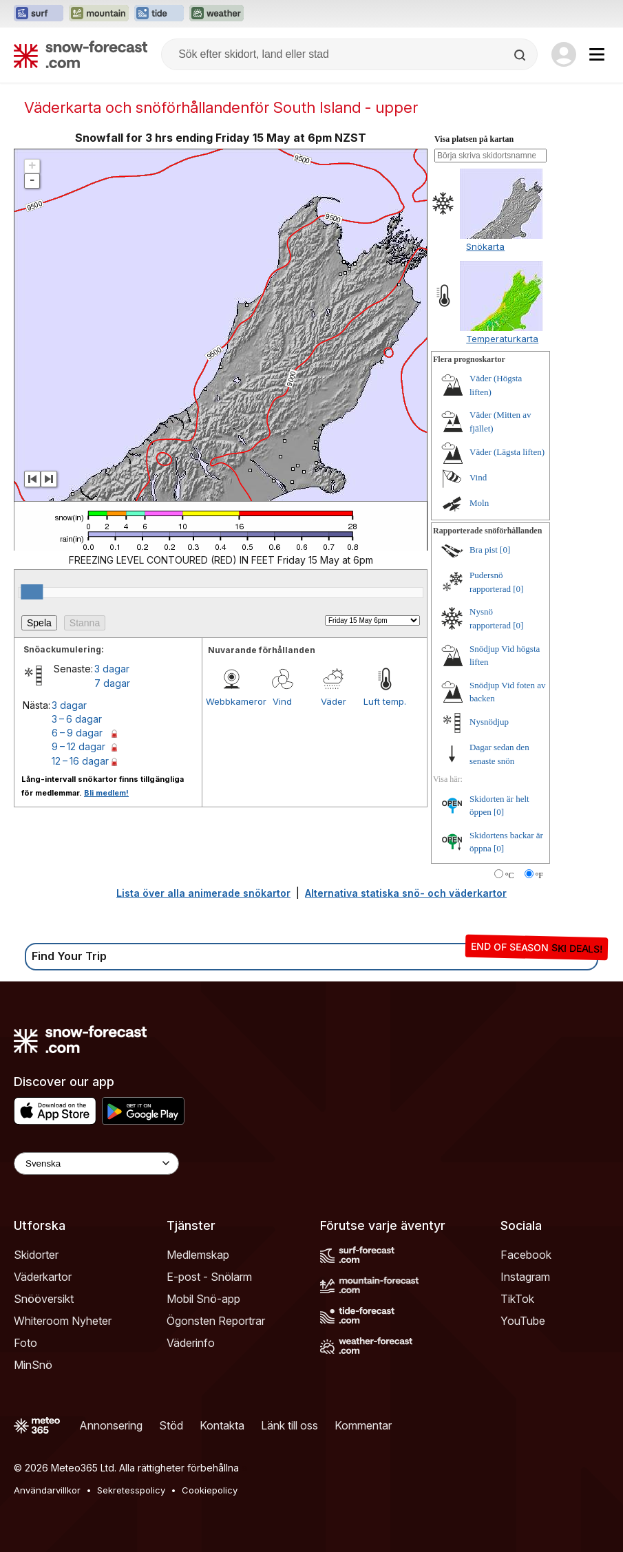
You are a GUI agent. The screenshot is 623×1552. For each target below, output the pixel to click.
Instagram (525, 1277)
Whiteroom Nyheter (63, 1321)
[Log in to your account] (563, 54)
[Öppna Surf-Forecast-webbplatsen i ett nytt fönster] (38, 14)
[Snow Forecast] (80, 54)
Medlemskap (198, 1255)
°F (539, 875)
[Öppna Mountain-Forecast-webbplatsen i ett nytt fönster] (99, 14)
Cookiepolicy (209, 1490)
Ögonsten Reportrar (216, 1321)
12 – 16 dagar (80, 761)
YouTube (522, 1321)
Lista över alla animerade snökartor (203, 893)
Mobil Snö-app (203, 1299)
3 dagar (111, 668)
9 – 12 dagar (78, 746)
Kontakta (222, 1425)
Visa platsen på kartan (474, 139)
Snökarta (485, 246)
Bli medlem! (106, 793)
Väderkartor (43, 1277)
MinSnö (33, 1365)
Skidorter (36, 1255)
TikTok (517, 1299)
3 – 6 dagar (77, 719)
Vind (282, 701)
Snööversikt (44, 1299)
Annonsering (110, 1425)
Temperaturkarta (502, 338)
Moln (479, 503)
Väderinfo (191, 1343)
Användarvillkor (47, 1490)
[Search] (521, 55)
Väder (333, 701)
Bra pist (483, 549)
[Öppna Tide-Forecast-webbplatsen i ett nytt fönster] (159, 14)
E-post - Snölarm (209, 1277)
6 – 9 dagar (77, 732)
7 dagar (112, 683)
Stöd (171, 1425)
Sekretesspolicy (131, 1490)
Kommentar (363, 1425)
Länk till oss (289, 1425)
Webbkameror (231, 701)
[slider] (32, 591)
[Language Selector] (96, 1163)
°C (509, 875)
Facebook (525, 1255)
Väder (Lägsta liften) (507, 452)
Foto (25, 1343)
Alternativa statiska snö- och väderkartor (406, 893)
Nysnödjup (489, 721)
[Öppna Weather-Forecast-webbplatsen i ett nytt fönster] (216, 14)
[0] (505, 549)
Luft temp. (384, 701)
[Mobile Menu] (596, 54)
